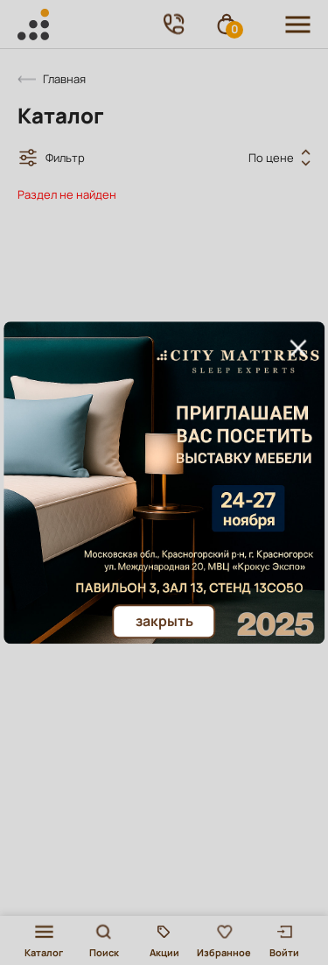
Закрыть (164, 620)
